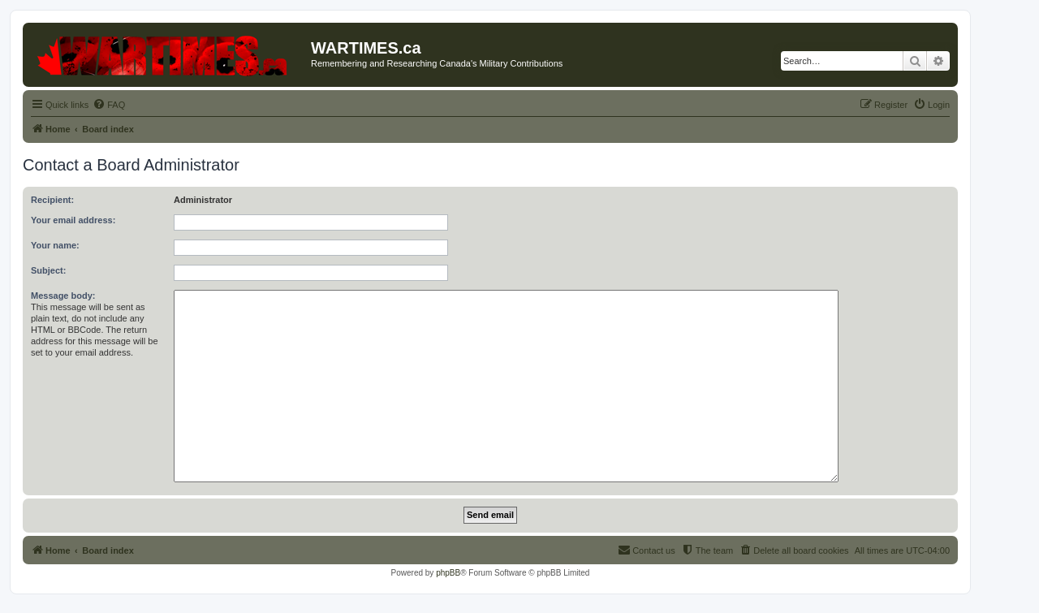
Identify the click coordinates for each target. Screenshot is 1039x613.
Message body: (63, 295)
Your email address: (73, 220)
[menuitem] (109, 104)
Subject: (48, 270)
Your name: (55, 245)
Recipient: (52, 200)
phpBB (448, 572)
